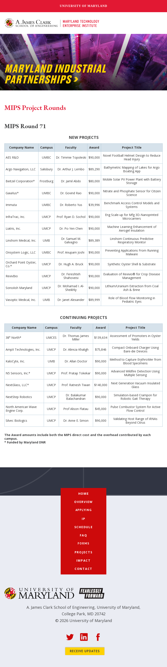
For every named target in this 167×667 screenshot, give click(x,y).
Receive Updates (85, 651)
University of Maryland (83, 6)
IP (83, 519)
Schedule (83, 527)
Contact (83, 569)
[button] (158, 23)
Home (83, 493)
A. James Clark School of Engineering (61, 607)
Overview (83, 502)
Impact (83, 560)
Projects (84, 552)
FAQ (83, 535)
